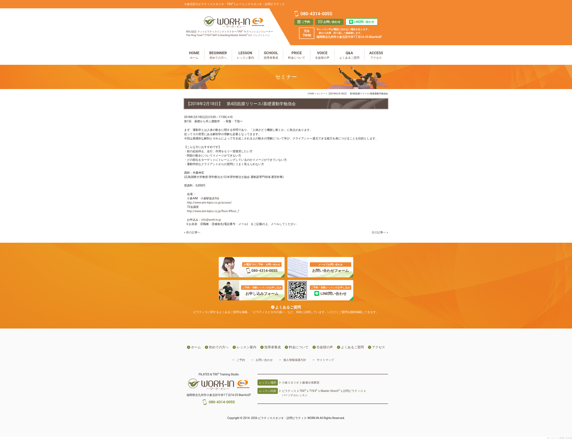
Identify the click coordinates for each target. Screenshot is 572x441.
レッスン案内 (245, 54)
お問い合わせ (331, 21)
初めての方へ (218, 54)
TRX (302, 390)
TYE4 (313, 390)
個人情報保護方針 (294, 360)
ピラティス (289, 390)
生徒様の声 (322, 54)
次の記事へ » (380, 232)
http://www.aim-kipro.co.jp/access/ (209, 202)
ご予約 (305, 21)
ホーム (194, 54)
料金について (296, 54)
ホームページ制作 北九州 (559, 438)
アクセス (376, 54)
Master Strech (330, 390)
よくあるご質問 (349, 54)
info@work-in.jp (211, 219)
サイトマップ (325, 360)
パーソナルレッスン (295, 395)
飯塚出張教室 (310, 382)
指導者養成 (271, 54)
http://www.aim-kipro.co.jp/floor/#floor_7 (213, 211)
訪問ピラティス (353, 390)
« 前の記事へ (192, 232)
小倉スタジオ (290, 382)
